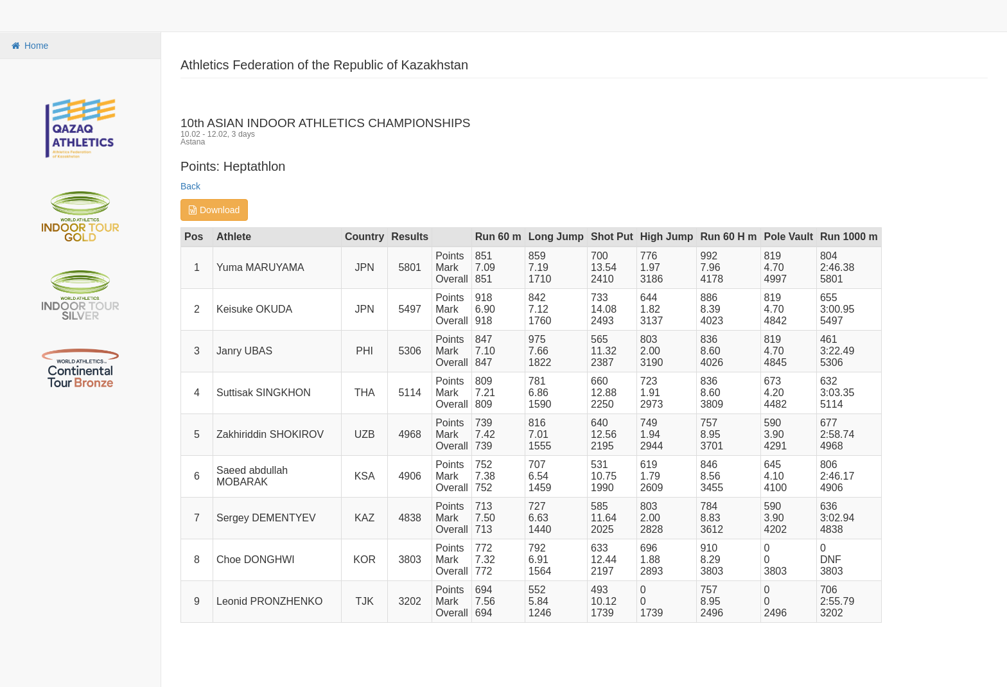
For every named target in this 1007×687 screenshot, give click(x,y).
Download (214, 210)
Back (190, 186)
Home (29, 45)
